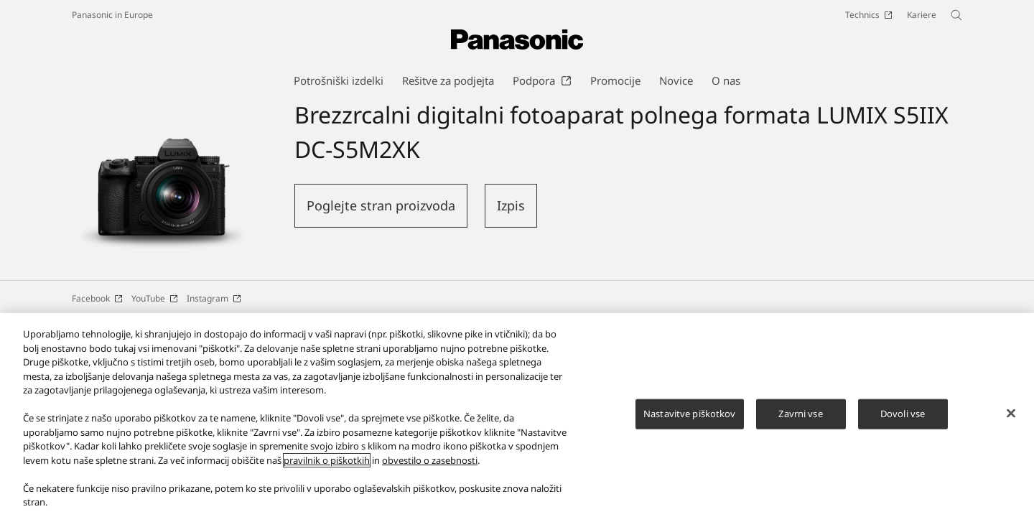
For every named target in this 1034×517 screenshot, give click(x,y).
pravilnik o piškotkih (327, 466)
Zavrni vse (800, 419)
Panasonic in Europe (112, 15)
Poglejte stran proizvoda (381, 205)
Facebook (97, 298)
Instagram (214, 298)
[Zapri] (1011, 419)
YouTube (154, 298)
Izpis (511, 205)
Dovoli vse (902, 419)
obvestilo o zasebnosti (430, 466)
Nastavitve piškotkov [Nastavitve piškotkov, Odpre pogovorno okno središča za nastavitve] (689, 419)
